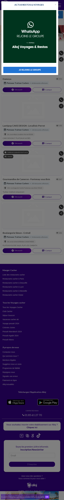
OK (47, 497)
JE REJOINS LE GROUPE (30, 70)
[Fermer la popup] (55, 4)
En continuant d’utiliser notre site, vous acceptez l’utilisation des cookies (22, 497)
